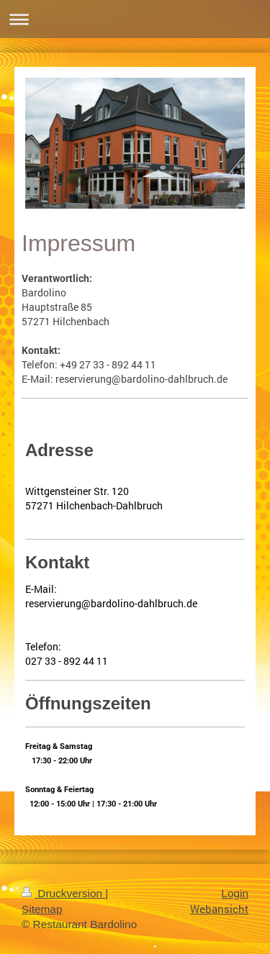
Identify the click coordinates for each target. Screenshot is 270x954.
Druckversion (63, 893)
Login (234, 893)
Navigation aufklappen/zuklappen (135, 19)
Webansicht (219, 908)
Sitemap (42, 909)
